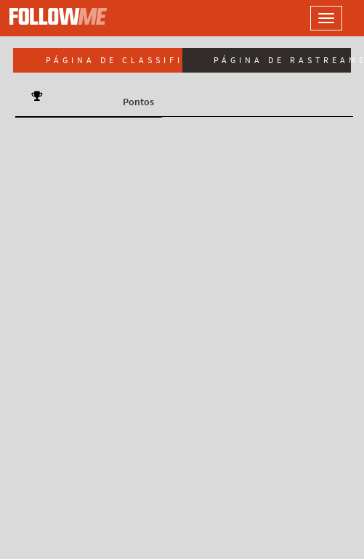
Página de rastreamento (283, 60)
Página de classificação (114, 60)
